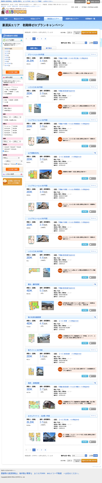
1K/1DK (15, 126)
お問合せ (12, 181)
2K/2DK (15, 128)
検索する (13, 72)
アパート (15, 87)
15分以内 (13, 149)
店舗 (5, 91)
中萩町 (6, 57)
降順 (95, 43)
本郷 (6, 61)
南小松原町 (8, 63)
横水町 (6, 65)
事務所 (11, 91)
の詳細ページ (84, 80)
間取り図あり (8, 108)
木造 (5, 100)
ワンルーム (7, 126)
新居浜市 (7, 48)
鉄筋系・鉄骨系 (14, 100)
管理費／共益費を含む (10, 120)
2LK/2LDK (7, 130)
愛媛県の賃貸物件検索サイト (8, 470)
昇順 (91, 43)
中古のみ (13, 164)
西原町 (6, 59)
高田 (6, 55)
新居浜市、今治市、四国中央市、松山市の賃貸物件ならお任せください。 (21, 6)
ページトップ (97, 466)
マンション (7, 87)
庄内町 (6, 51)
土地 (17, 91)
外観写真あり (8, 110)
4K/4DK (15, 132)
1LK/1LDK (7, 128)
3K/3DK (15, 130)
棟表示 (48, 48)
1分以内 (6, 147)
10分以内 (6, 149)
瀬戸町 (6, 53)
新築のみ (6, 164)
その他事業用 (8, 93)
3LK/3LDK (7, 132)
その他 (6, 102)
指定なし (6, 151)
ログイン (80, 1)
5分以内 (13, 147)
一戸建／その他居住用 (10, 89)
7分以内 (19, 147)
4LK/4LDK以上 (8, 135)
